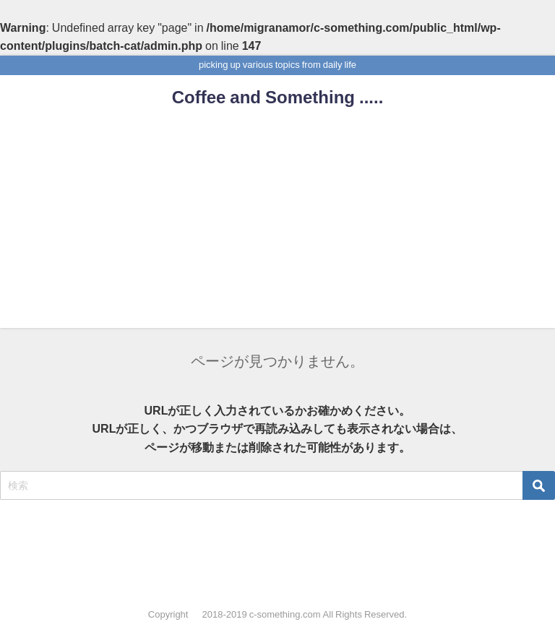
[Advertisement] (277, 227)
